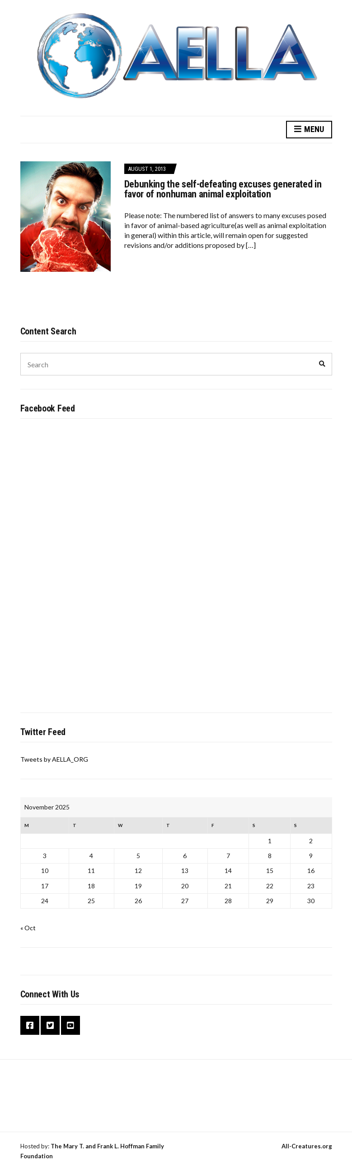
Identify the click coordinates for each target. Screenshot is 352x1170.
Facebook (29, 1025)
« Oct (28, 928)
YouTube (70, 1025)
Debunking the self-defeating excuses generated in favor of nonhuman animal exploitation (223, 189)
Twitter (50, 1025)
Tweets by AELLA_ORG (54, 759)
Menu (309, 129)
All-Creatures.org (307, 1146)
